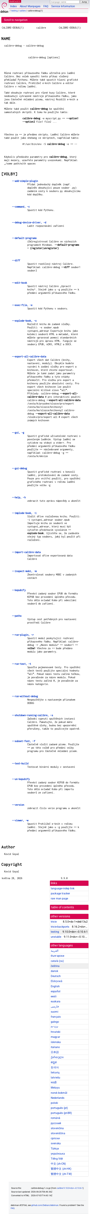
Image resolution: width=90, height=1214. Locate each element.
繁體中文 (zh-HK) (61, 1168)
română (55, 1118)
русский (56, 1123)
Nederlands (58, 1097)
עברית (54, 1026)
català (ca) (57, 961)
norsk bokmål (59, 1092)
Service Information (63, 6)
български (57, 955)
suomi (54, 1011)
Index (13, 6)
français (56, 1016)
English (55, 986)
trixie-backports (60, 926)
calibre (22, 11)
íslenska (56, 1042)
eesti (53, 996)
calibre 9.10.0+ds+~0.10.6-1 (70, 1188)
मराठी (53, 1082)
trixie (54, 921)
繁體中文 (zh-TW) (61, 1174)
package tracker (60, 893)
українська (58, 1153)
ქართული (57, 1057)
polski (54, 1102)
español (55, 991)
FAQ (45, 6)
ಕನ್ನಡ (53, 1062)
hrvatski (55, 1031)
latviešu (55, 1077)
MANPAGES (15, 1)
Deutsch (56, 976)
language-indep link (62, 888)
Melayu (55, 1087)
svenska (56, 1143)
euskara (55, 1001)
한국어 (55, 1067)
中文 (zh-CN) (58, 1163)
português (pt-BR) (61, 1113)
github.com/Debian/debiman (44, 1205)
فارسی (55, 1006)
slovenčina (57, 1128)
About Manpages (30, 6)
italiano (55, 1047)
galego (55, 1021)
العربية (54, 950)
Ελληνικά (56, 981)
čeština (55, 966)
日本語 (55, 1052)
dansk (54, 971)
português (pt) (59, 1108)
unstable (56, 936)
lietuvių (55, 1072)
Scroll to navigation (15, 19)
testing (14, 11)
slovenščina (58, 1133)
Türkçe (55, 1148)
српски (55, 1138)
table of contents (62, 907)
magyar (55, 1036)
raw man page (59, 898)
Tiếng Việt (57, 1158)
